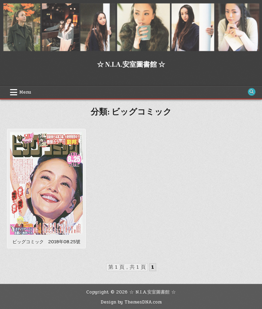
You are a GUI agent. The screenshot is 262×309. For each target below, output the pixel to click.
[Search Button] (251, 92)
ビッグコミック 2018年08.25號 (46, 241)
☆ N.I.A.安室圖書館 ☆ (131, 64)
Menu (25, 92)
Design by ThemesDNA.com (131, 302)
